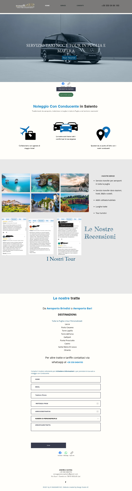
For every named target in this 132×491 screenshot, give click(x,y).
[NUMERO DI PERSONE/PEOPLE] (66, 418)
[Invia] (48, 445)
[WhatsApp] (65, 453)
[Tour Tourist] (69, 58)
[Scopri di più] (66, 225)
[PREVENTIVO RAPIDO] (66, 89)
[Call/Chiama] (66, 95)
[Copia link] (68, 84)
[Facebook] (63, 84)
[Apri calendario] (97, 403)
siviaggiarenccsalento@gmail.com (65, 474)
